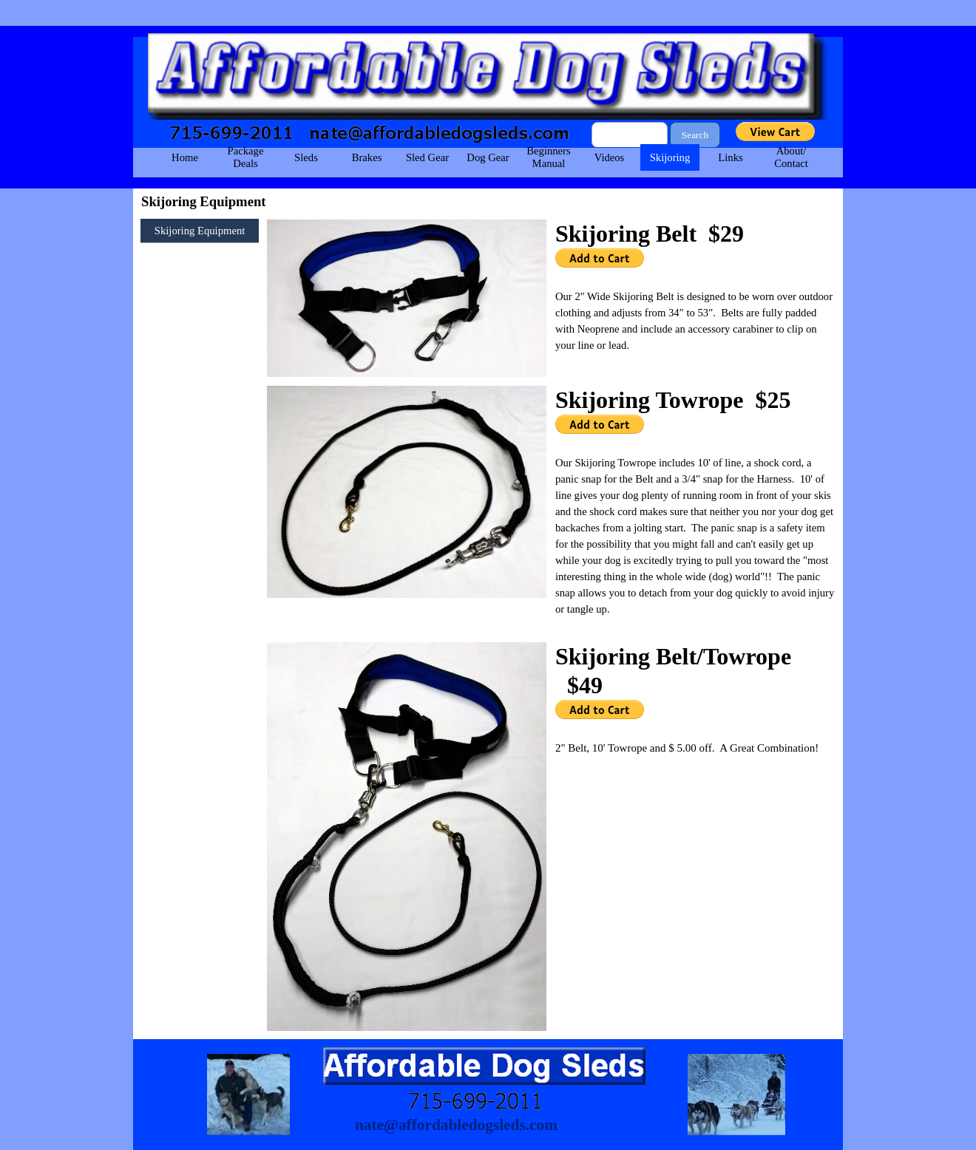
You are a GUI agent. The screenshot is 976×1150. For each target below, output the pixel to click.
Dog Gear (488, 157)
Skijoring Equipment (200, 231)
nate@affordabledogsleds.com (456, 1125)
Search (695, 134)
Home (185, 157)
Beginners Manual (548, 157)
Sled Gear (427, 157)
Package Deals (246, 157)
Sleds (306, 157)
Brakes (367, 157)
